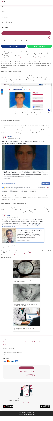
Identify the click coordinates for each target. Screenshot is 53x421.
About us (5, 341)
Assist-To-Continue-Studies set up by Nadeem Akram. (29, 58)
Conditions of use (30, 412)
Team (13, 341)
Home (6, 2)
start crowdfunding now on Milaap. (24, 253)
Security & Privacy (22, 412)
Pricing (4, 12)
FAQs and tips (31, 371)
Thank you (34, 341)
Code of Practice (7, 22)
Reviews (25, 371)
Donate (4, 7)
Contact (26, 341)
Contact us (5, 27)
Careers (19, 341)
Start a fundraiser (26, 368)
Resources (5, 17)
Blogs (4, 344)
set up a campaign (8, 115)
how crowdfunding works (15, 255)
